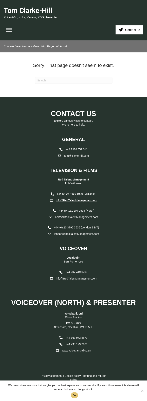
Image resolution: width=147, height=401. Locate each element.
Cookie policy (73, 375)
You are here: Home (17, 46)
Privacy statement (51, 375)
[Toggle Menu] (9, 30)
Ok (74, 395)
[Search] (73, 80)
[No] (142, 391)
